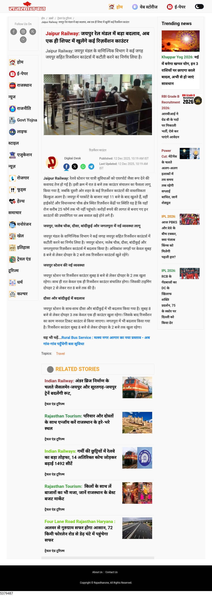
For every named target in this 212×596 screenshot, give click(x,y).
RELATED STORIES (78, 369)
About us (97, 572)
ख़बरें (51, 18)
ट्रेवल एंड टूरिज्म (65, 18)
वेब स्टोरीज (145, 7)
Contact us (111, 572)
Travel (60, 354)
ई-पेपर (176, 7)
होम (116, 7)
